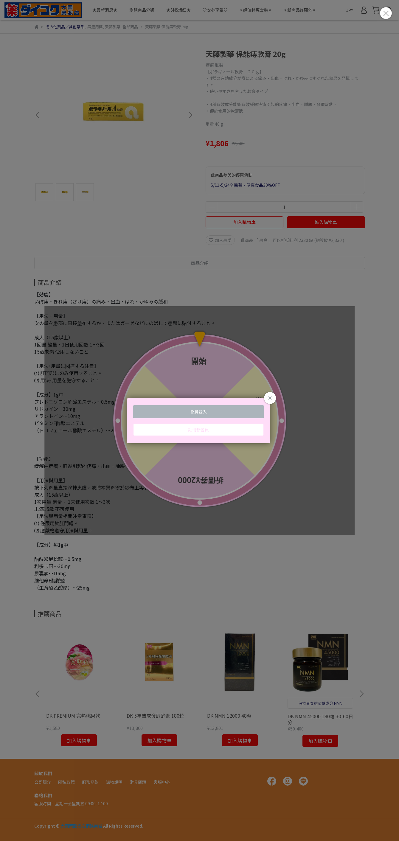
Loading (199, 420)
